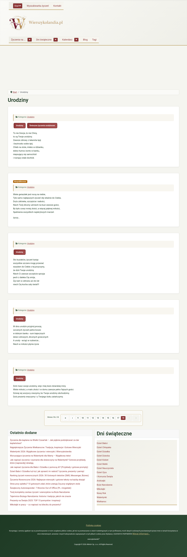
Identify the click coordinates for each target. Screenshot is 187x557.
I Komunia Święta (105, 477)
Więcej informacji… (141, 534)
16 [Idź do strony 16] (114, 418)
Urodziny (30, 117)
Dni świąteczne (44, 39)
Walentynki (102, 498)
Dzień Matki (102, 464)
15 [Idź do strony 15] (109, 418)
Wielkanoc (101, 502)
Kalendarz (67, 39)
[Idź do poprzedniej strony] (69, 418)
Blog (85, 39)
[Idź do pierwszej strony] (62, 418)
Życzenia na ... (18, 39)
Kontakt (57, 6)
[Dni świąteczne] (56, 39)
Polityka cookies (93, 525)
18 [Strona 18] (125, 418)
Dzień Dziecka (103, 456)
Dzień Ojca (102, 473)
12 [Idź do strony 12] (92, 418)
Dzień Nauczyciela (105, 469)
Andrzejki (101, 481)
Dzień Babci (102, 444)
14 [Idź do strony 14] (103, 418)
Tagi (94, 39)
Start (16, 6)
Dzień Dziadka (103, 452)
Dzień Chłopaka (104, 448)
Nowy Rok (101, 493)
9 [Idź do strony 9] (75, 418)
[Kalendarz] (76, 39)
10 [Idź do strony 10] (81, 418)
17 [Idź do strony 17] (120, 418)
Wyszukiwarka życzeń (38, 6)
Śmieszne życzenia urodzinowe (42, 125)
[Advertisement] (93, 68)
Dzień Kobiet (102, 460)
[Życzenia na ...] (30, 39)
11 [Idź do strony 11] (86, 418)
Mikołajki (101, 489)
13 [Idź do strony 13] (97, 418)
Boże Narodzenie (104, 485)
